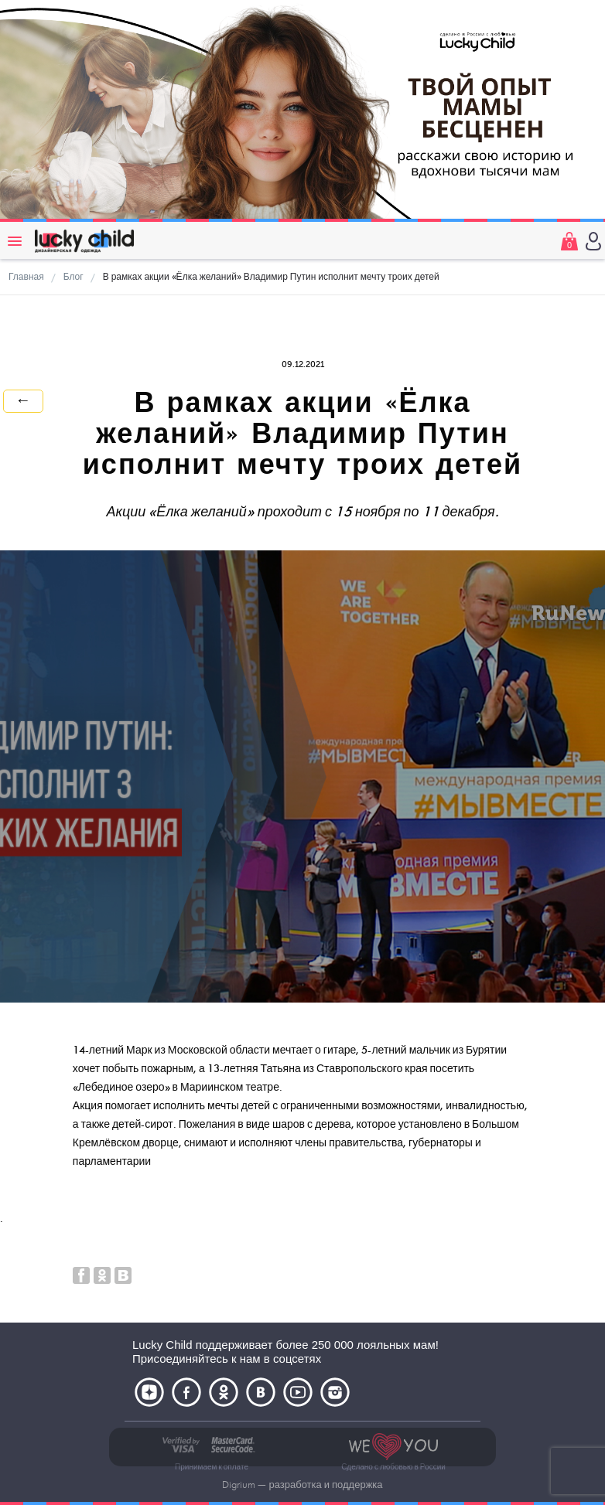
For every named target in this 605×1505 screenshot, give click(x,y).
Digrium (238, 1484)
